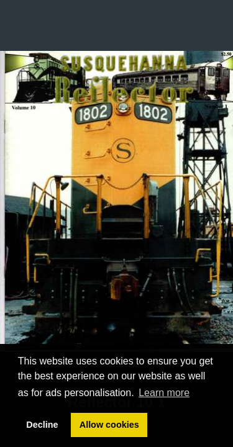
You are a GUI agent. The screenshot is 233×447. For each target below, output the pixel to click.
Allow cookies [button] (109, 425)
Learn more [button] (164, 392)
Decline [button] (42, 425)
